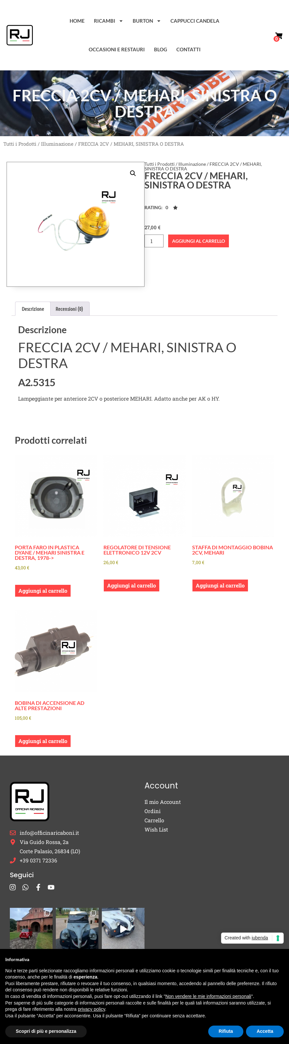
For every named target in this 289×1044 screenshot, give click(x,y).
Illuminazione (57, 144)
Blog (160, 49)
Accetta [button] (264, 1031)
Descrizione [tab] (33, 309)
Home (77, 21)
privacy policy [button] (91, 1009)
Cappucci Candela (194, 21)
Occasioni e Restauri (117, 49)
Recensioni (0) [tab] (69, 309)
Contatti (188, 49)
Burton (147, 21)
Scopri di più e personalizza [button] (46, 1031)
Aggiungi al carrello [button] (42, 590)
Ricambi (108, 21)
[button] (133, 173)
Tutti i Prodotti (19, 144)
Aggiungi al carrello (198, 241)
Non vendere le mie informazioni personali (208, 996)
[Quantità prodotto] (154, 241)
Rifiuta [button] (226, 1031)
